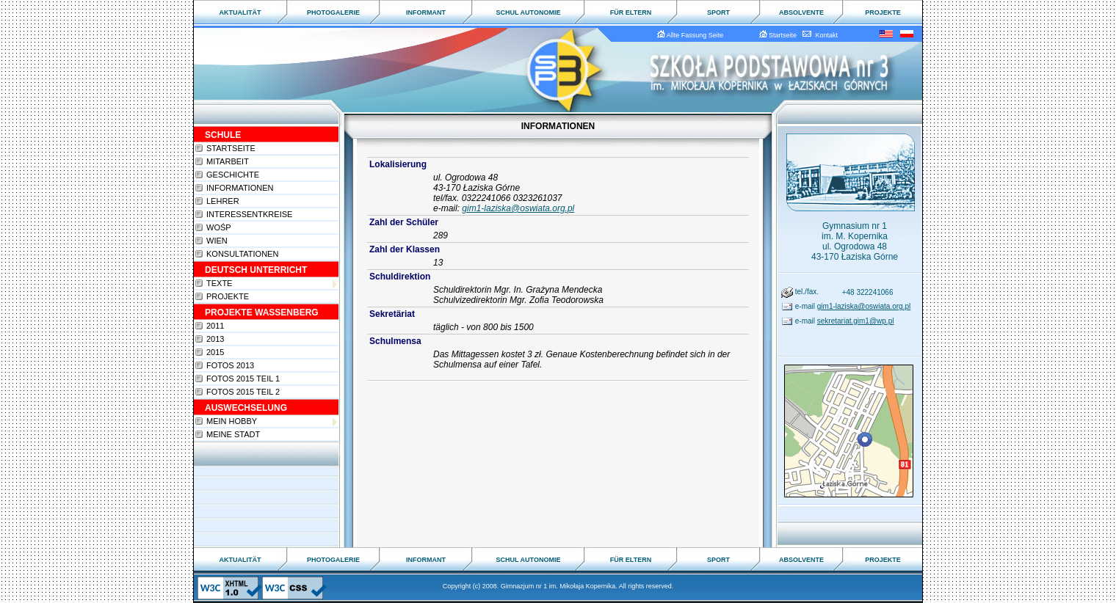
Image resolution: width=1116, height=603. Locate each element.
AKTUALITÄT (240, 12)
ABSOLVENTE (801, 12)
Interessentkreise (249, 214)
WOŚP (218, 227)
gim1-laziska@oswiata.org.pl (518, 208)
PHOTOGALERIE (333, 12)
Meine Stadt (233, 434)
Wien (217, 240)
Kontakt (820, 35)
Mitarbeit (227, 161)
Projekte (227, 296)
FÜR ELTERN (630, 12)
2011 (215, 325)
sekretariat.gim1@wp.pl (855, 321)
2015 (215, 352)
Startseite (780, 35)
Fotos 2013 (230, 365)
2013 (215, 339)
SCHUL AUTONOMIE (528, 12)
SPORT (718, 12)
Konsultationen (242, 253)
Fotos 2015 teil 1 (243, 378)
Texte (271, 283)
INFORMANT (426, 12)
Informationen (239, 187)
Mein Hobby (271, 421)
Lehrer (222, 201)
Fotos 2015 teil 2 (243, 391)
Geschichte (232, 174)
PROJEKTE (883, 12)
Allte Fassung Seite (692, 35)
